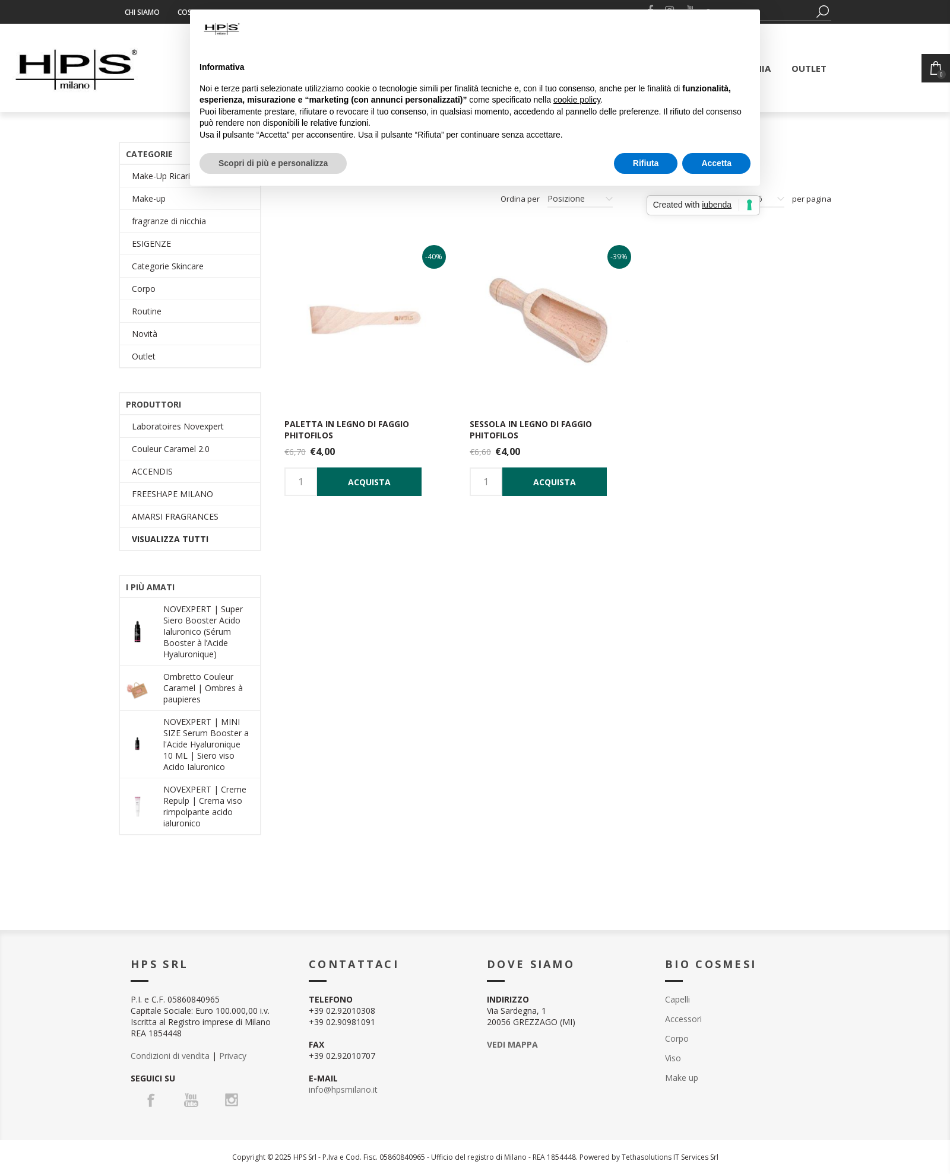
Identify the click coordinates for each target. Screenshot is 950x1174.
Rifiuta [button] (646, 163)
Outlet (144, 356)
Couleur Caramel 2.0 (171, 448)
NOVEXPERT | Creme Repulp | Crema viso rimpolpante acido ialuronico (204, 806)
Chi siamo (142, 12)
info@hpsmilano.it (343, 1089)
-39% (619, 257)
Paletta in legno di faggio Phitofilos (346, 429)
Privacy (232, 1055)
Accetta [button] (716, 163)
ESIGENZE (151, 243)
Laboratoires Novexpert (178, 426)
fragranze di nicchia (169, 221)
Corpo (144, 288)
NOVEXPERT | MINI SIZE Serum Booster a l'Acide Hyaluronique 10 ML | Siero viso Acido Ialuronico (206, 744)
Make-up (149, 198)
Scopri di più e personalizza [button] (273, 163)
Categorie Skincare (168, 266)
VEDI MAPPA (512, 1044)
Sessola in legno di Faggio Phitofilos (531, 429)
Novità (144, 333)
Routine (147, 311)
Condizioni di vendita (170, 1055)
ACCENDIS (152, 471)
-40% (433, 257)
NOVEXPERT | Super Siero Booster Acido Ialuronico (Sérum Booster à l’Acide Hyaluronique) (203, 631)
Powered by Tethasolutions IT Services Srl (649, 1157)
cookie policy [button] (576, 99)
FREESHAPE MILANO (172, 493)
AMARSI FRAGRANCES (175, 516)
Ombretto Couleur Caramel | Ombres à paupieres (203, 688)
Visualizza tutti (170, 539)
